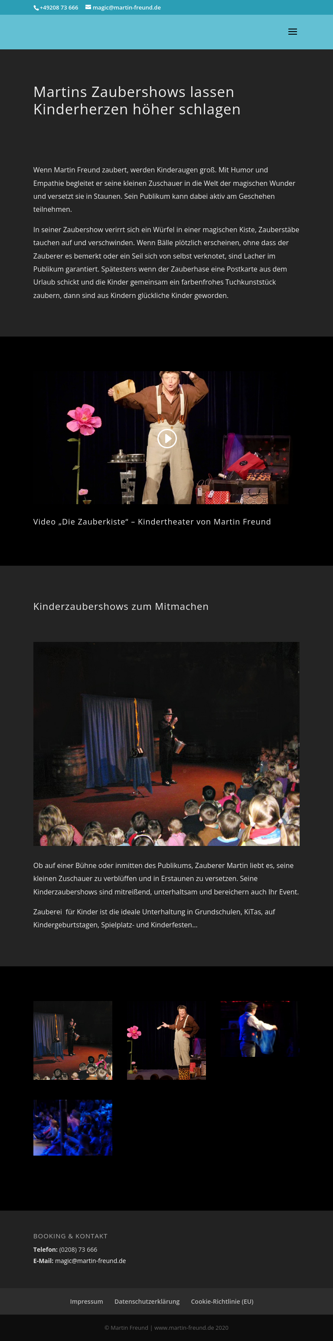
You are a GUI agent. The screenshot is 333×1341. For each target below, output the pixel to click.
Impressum (86, 1301)
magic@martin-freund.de (89, 1261)
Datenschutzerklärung (147, 1301)
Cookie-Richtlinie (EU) (222, 1301)
